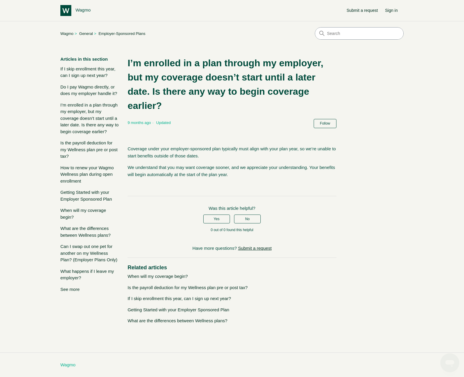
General (86, 33)
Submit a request (362, 10)
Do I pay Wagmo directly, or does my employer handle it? (88, 90)
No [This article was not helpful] (247, 219)
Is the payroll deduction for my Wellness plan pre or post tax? (88, 149)
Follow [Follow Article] (325, 123)
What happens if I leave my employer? (87, 275)
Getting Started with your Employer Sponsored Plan (86, 196)
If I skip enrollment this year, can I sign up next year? (87, 72)
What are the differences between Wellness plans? (85, 232)
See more (70, 289)
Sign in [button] (391, 10)
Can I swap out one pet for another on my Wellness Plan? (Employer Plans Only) (88, 253)
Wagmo (66, 33)
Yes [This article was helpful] (217, 219)
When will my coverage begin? (83, 214)
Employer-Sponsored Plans (122, 33)
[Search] (359, 33)
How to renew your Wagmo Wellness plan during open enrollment (87, 174)
